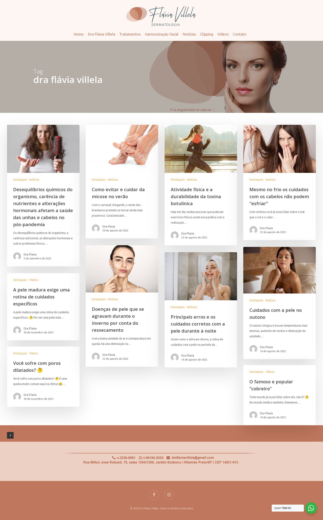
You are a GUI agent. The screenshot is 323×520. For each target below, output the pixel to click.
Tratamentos (130, 34)
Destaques (20, 179)
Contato (239, 34)
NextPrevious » (10, 435)
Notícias (189, 34)
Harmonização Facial (161, 34)
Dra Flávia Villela (101, 34)
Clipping (206, 34)
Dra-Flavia (30, 254)
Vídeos (223, 34)
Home (79, 34)
